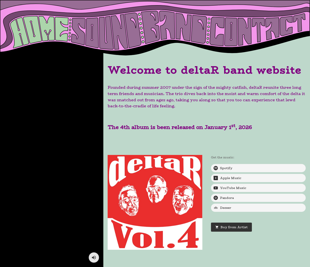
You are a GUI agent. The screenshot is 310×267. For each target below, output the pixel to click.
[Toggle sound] (94, 257)
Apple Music (227, 178)
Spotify (223, 168)
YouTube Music (230, 188)
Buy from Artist (231, 227)
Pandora (224, 197)
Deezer (222, 207)
